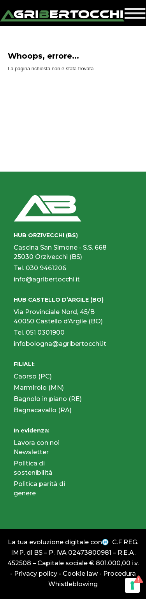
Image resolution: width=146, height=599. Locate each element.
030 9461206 (46, 268)
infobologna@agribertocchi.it (60, 343)
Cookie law (80, 573)
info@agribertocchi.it (47, 279)
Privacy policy (35, 573)
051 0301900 (45, 332)
